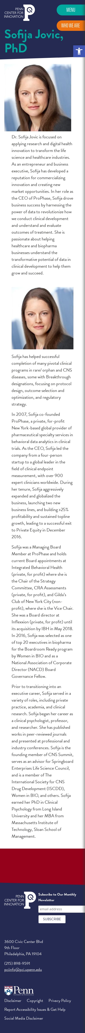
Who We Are (70, 25)
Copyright (35, 1000)
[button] (79, 51)
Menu (70, 10)
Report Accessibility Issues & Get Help (35, 1009)
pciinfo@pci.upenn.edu (23, 969)
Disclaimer (12, 1000)
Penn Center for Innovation (19, 13)
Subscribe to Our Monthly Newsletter (57, 897)
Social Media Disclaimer (23, 1018)
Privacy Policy (60, 1000)
